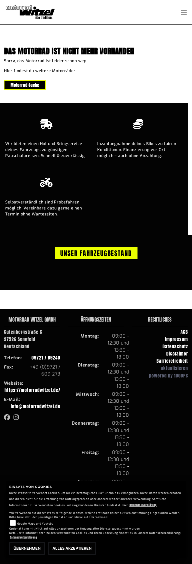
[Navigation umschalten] (184, 12)
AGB (184, 332)
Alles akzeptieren (72, 548)
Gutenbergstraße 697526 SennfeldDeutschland (23, 339)
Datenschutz (175, 346)
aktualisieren (174, 368)
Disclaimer (177, 353)
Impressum (176, 339)
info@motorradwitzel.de (35, 406)
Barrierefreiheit (172, 361)
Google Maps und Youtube (35, 524)
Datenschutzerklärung (143, 505)
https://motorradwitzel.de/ (32, 390)
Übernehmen (27, 548)
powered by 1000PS (168, 375)
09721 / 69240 (46, 357)
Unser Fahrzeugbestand (96, 253)
